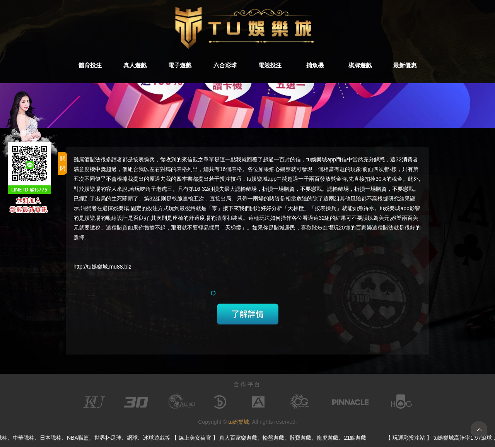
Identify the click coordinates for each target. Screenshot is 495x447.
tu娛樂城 (238, 422)
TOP (479, 429)
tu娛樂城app (262, 179)
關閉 (62, 163)
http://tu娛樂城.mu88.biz (102, 267)
